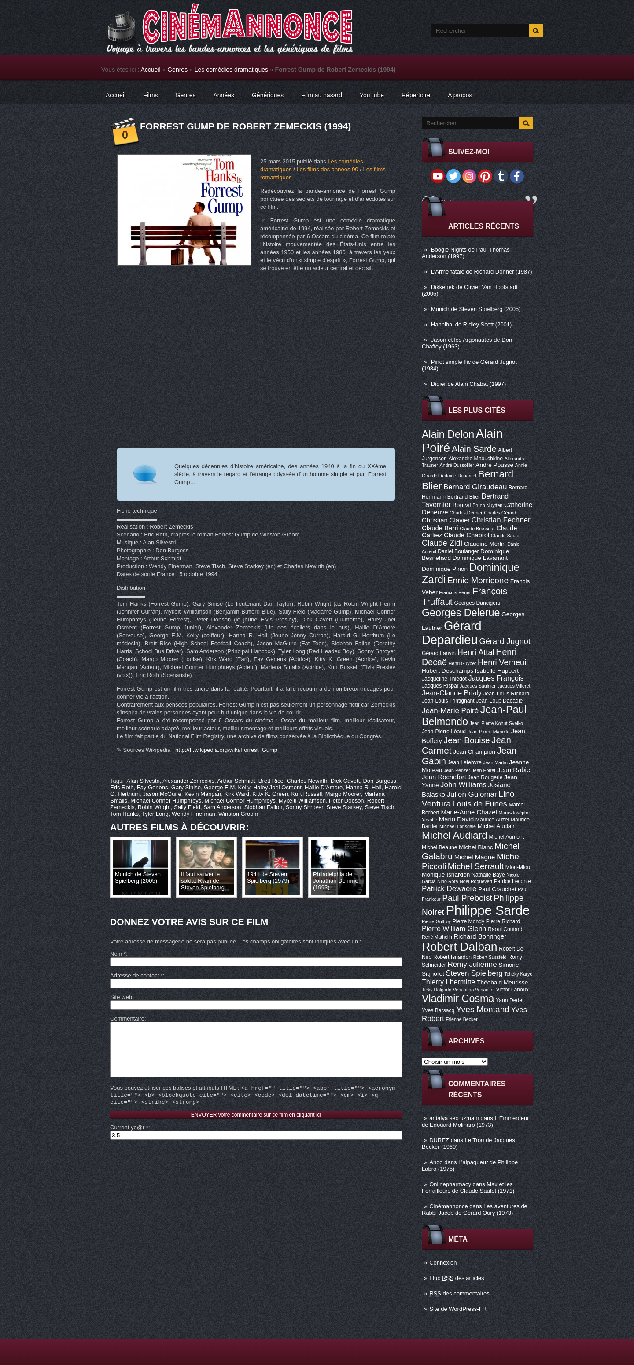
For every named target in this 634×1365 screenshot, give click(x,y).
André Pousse (494, 465)
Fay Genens (152, 787)
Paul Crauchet (497, 889)
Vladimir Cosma (458, 998)
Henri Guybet (462, 663)
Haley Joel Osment (277, 787)
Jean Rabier (514, 769)
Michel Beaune (439, 847)
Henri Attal (475, 652)
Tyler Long (155, 813)
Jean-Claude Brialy (452, 693)
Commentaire (127, 1018)
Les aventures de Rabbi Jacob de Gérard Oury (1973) (474, 1209)
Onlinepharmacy (450, 1184)
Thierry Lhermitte (449, 982)
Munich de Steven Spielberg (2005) (476, 309)
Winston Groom (238, 813)
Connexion (443, 1262)
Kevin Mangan (202, 794)
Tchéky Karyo (518, 974)
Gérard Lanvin (439, 653)
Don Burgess (379, 780)
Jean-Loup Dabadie (499, 701)
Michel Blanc (476, 847)
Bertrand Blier (463, 497)
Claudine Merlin (485, 543)
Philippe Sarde (488, 910)
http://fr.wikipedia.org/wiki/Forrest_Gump (226, 750)
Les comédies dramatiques (231, 69)
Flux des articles (456, 1278)
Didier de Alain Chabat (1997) (468, 384)
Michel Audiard (454, 835)
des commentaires (459, 1293)
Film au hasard (321, 95)
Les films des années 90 (327, 169)
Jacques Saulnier (478, 685)
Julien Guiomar (472, 794)
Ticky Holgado (436, 989)
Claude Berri (440, 528)
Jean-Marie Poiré (450, 711)
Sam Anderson (222, 807)
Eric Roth (121, 787)
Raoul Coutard (505, 929)
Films (150, 95)
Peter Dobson (346, 800)
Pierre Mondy (468, 921)
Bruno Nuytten (487, 505)
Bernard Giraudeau (475, 487)
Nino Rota (447, 881)
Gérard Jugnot (505, 641)
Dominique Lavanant (480, 558)
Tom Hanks (124, 813)
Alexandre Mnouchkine (475, 458)
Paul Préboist (467, 898)
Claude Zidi (442, 543)
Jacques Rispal (440, 686)
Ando (435, 1162)
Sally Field (187, 807)
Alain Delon (448, 434)
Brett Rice (271, 780)
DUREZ (439, 1140)
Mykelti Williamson (302, 800)
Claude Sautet (506, 535)
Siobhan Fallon (263, 807)
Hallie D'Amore (324, 787)
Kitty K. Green (270, 794)
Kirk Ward (236, 794)
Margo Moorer (343, 794)
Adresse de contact (136, 975)
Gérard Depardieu (452, 633)
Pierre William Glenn (454, 928)
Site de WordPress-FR (458, 1309)
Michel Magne (474, 857)
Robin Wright (154, 807)
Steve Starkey (343, 807)
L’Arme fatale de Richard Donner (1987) (481, 271)
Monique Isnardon (446, 874)
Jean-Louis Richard (506, 694)
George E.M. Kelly (227, 787)
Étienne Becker (462, 1019)
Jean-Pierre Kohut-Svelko (496, 723)
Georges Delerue (461, 612)
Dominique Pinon (445, 569)
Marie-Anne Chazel (469, 812)
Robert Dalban (460, 946)
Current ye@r (129, 1140)
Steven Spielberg (474, 973)
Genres (177, 69)
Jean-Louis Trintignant (448, 701)
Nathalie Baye (488, 875)
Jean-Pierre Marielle (488, 731)
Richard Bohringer (479, 936)
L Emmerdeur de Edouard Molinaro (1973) (475, 1121)
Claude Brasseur (477, 528)
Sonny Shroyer (304, 807)
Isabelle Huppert (497, 670)
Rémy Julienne (472, 964)
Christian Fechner (501, 520)
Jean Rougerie (485, 777)
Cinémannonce (448, 1206)
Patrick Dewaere (449, 888)
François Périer (455, 592)
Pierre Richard (503, 921)
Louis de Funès (479, 803)
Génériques (268, 95)
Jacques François (495, 678)
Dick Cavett (345, 780)
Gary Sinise (186, 787)
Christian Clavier (446, 520)
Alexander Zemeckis (188, 780)
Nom (118, 954)
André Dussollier (457, 465)
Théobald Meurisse (502, 982)
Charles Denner (466, 512)
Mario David (456, 819)
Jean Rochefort (444, 777)
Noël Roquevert (476, 881)
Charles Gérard (500, 512)
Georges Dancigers (477, 603)
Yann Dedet (509, 1000)
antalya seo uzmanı (454, 1118)
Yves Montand (482, 1009)
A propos (460, 95)
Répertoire (416, 95)
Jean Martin (495, 762)
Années (224, 95)
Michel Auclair (496, 826)
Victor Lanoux (512, 990)
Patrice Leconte (512, 881)
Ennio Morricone (478, 580)
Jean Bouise (467, 740)
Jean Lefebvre (465, 762)
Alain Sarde (474, 449)
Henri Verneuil (503, 662)
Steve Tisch (379, 807)
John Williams (463, 785)
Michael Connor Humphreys (240, 800)
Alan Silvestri (143, 780)
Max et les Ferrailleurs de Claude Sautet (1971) (468, 1187)
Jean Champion (474, 751)
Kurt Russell (306, 794)
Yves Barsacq (438, 1010)
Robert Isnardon (452, 957)
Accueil (151, 69)
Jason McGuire (162, 794)
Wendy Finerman (193, 813)
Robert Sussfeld (490, 957)
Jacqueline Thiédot (444, 679)
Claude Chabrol (466, 535)
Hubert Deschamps (447, 670)
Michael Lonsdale (457, 826)
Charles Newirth (307, 780)
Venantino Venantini (473, 989)
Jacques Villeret (513, 685)
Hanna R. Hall (364, 787)
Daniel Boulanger (458, 551)
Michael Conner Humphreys (165, 800)
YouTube (372, 95)
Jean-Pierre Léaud (444, 732)
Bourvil (462, 505)
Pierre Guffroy (436, 921)
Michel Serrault (476, 866)
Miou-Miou (518, 867)
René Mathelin (437, 937)
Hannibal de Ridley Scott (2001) (471, 324)
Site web (121, 997)
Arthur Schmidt (236, 780)
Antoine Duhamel (458, 475)
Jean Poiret (483, 770)
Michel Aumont (506, 837)
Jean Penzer (457, 770)
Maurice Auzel (492, 820)
